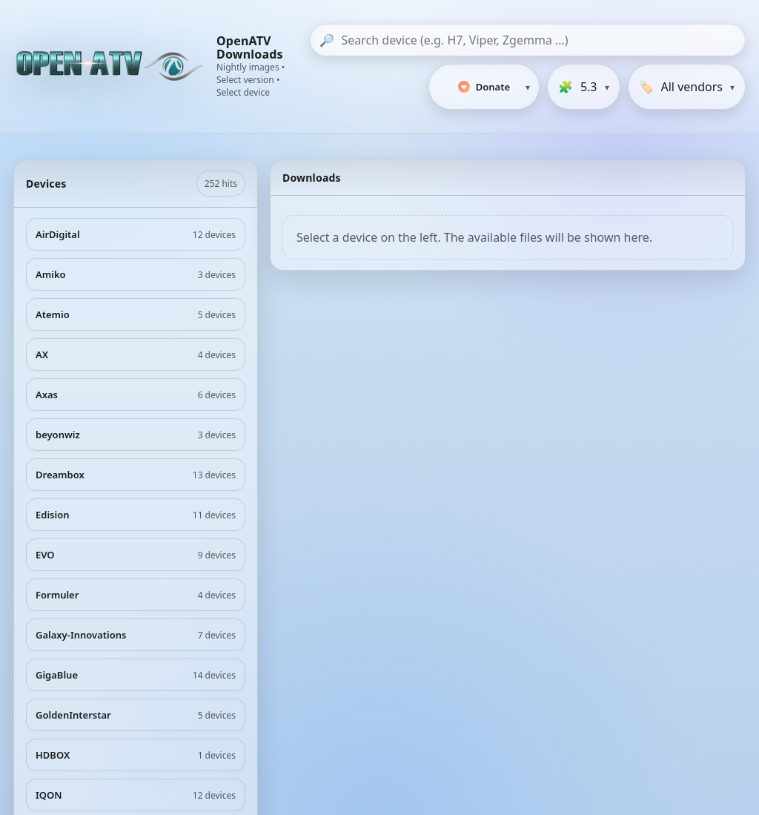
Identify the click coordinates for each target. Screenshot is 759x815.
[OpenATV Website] (111, 66)
